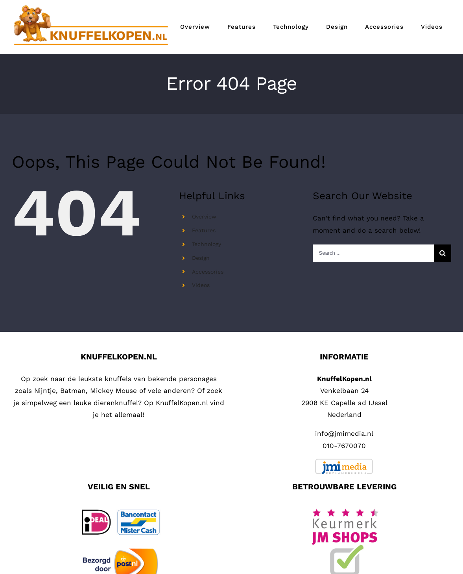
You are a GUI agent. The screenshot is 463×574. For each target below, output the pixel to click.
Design (201, 258)
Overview (204, 216)
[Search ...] (373, 253)
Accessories (207, 271)
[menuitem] (195, 27)
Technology (206, 244)
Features (204, 230)
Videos (201, 285)
